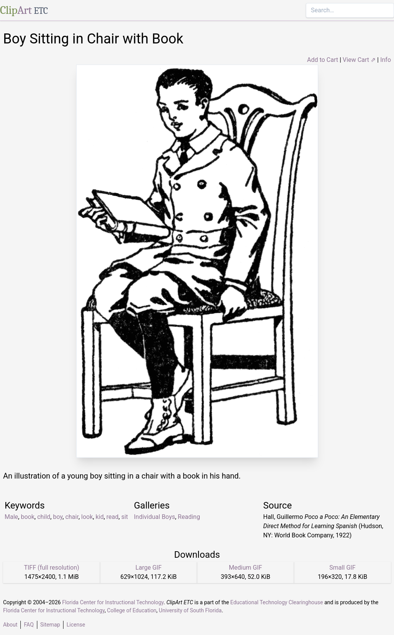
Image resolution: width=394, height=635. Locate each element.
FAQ (28, 625)
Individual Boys (154, 516)
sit (124, 516)
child (43, 516)
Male (11, 516)
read (113, 516)
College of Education (132, 610)
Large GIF (148, 567)
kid (99, 516)
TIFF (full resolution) (51, 567)
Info (385, 59)
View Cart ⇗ (359, 59)
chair (71, 516)
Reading (189, 516)
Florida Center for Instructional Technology (113, 602)
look (87, 516)
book (27, 516)
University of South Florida (190, 610)
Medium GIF (245, 567)
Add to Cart (322, 59)
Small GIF (342, 567)
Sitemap (50, 625)
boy (58, 516)
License (76, 625)
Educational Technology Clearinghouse (276, 602)
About (10, 625)
